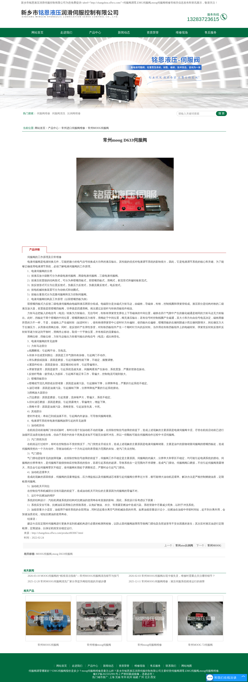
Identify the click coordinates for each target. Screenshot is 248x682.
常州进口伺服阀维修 (73, 128)
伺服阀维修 (44, 113)
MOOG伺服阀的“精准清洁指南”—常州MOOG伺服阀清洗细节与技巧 (73, 575)
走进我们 (66, 32)
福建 (135, 677)
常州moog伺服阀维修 (150, 644)
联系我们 (171, 665)
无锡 (117, 677)
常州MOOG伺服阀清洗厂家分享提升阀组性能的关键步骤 (67, 581)
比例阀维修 (73, 113)
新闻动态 (124, 32)
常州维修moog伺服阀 (99, 644)
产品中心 (95, 32)
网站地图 (186, 665)
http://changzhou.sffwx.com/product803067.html (57, 533)
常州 (123, 677)
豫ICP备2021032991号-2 (106, 674)
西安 (153, 677)
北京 (147, 677)
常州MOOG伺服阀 (98, 128)
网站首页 (37, 32)
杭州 (129, 677)
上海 (112, 677)
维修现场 (182, 32)
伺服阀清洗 (59, 113)
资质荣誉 (153, 32)
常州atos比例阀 (184, 545)
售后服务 (211, 32)
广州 (141, 677)
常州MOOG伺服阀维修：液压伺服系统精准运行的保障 (167, 581)
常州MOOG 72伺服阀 (200, 644)
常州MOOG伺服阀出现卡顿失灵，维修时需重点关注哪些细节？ (172, 575)
